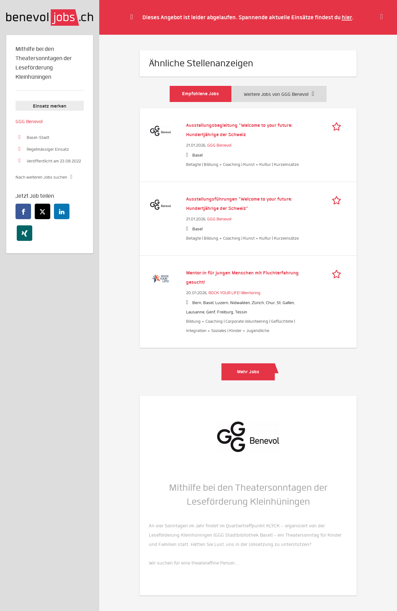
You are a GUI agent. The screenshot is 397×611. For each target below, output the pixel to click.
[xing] (24, 233)
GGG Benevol (219, 145)
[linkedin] (61, 211)
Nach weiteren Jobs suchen (41, 177)
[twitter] (42, 211)
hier (347, 17)
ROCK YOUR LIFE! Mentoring (234, 292)
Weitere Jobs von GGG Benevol (279, 94)
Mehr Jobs (248, 372)
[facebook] (23, 211)
